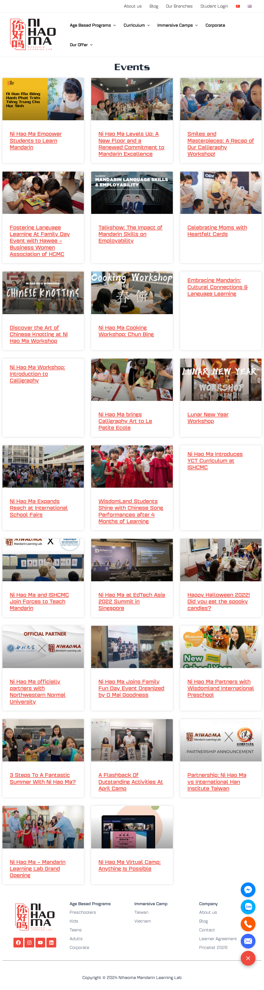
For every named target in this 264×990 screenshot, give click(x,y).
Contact (207, 929)
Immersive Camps (177, 25)
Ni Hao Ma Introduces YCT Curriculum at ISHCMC (215, 460)
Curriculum (137, 25)
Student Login (214, 6)
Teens (76, 929)
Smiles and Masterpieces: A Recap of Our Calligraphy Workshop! (220, 143)
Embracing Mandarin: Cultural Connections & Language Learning (217, 286)
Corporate (215, 25)
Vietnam (142, 921)
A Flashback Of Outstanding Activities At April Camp (131, 781)
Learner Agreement (218, 938)
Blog (154, 6)
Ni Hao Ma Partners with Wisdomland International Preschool (220, 688)
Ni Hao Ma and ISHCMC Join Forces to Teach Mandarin (39, 601)
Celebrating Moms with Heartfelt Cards (217, 230)
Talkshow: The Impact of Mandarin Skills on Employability (131, 233)
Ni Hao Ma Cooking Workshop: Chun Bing (126, 330)
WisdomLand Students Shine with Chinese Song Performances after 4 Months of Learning (131, 510)
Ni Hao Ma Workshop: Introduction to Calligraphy (37, 373)
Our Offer (81, 44)
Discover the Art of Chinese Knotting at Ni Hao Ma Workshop (39, 334)
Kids (74, 921)
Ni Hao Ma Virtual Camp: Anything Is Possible (130, 865)
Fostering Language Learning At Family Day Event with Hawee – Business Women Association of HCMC (40, 240)
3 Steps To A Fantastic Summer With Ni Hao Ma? (43, 778)
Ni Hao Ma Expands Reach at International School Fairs (39, 507)
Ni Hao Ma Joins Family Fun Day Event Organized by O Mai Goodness (131, 688)
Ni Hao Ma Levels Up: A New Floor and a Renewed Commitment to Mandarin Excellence (131, 143)
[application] (113, 25)
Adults (76, 938)
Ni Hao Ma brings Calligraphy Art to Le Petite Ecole (125, 420)
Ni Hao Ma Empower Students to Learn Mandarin (36, 140)
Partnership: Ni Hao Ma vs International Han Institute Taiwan (216, 781)
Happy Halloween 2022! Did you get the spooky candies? (218, 601)
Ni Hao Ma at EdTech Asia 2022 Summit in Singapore (132, 601)
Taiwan (141, 912)
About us (133, 6)
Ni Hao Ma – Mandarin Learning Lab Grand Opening (38, 868)
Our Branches (179, 6)
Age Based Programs (93, 25)
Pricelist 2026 (213, 947)
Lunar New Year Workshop (208, 417)
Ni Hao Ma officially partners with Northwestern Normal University (38, 691)
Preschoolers (83, 912)
